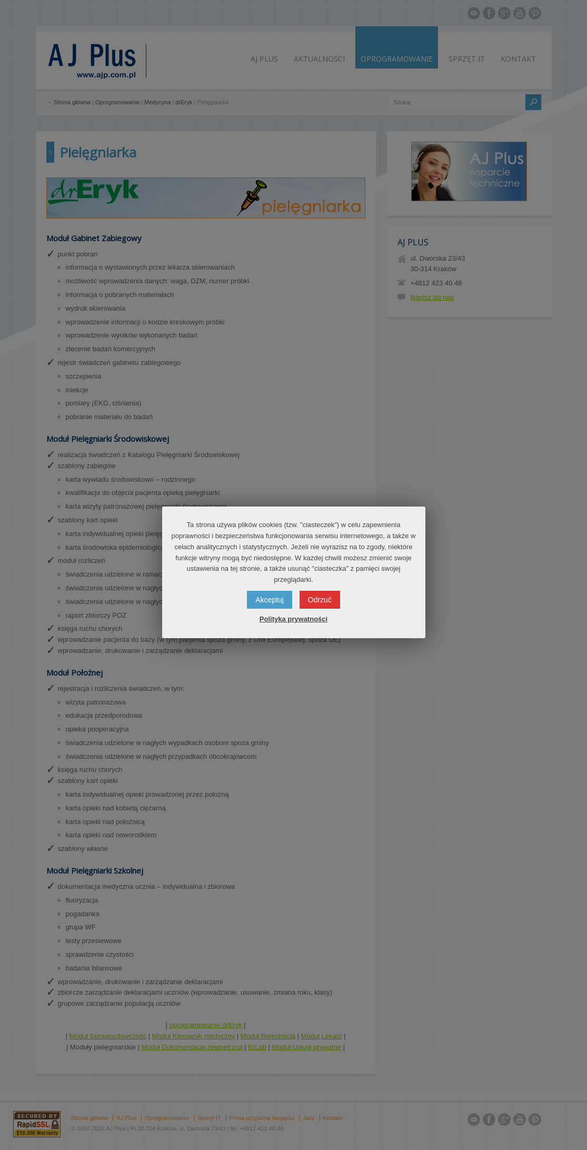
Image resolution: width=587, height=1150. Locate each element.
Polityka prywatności (293, 619)
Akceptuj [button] (269, 600)
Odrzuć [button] (320, 600)
